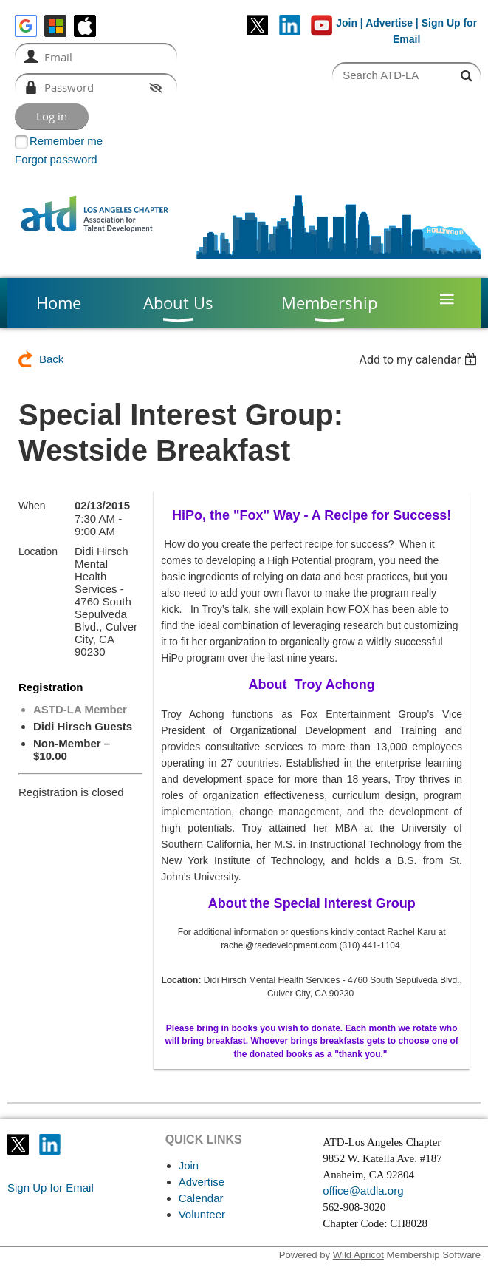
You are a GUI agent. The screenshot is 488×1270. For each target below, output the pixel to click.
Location (38, 551)
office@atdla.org (363, 1190)
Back (51, 359)
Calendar (201, 1198)
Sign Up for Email (50, 1187)
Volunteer (202, 1214)
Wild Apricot (358, 1254)
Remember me (66, 141)
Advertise (389, 23)
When (32, 506)
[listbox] (420, 359)
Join (346, 23)
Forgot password (56, 159)
